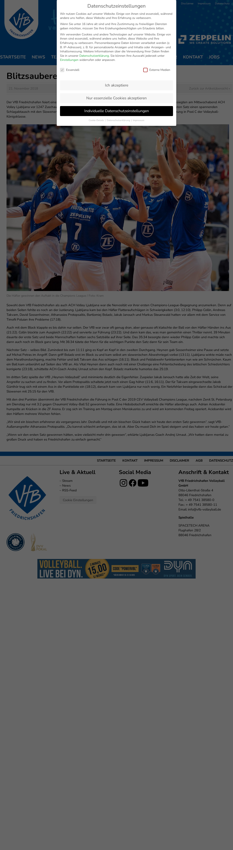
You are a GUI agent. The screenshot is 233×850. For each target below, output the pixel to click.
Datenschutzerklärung (94, 56)
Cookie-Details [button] (97, 120)
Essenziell (69, 70)
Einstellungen (69, 60)
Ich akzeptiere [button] (116, 85)
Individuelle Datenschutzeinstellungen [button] (116, 110)
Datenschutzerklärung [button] (119, 120)
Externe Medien (156, 70)
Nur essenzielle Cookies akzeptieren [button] (116, 98)
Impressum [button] (138, 120)
